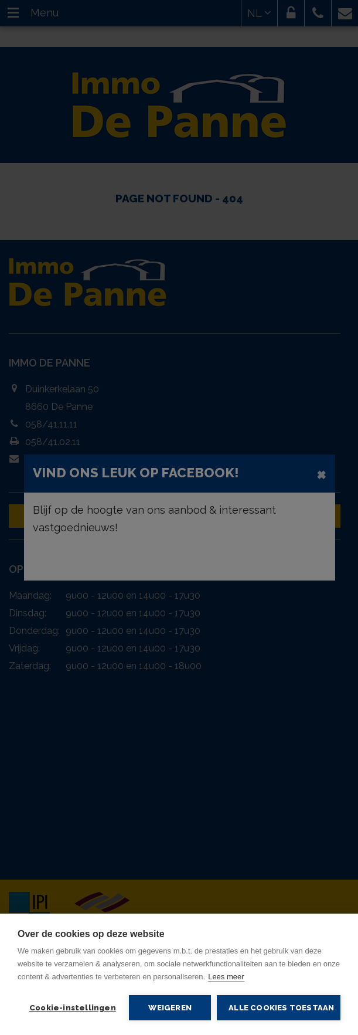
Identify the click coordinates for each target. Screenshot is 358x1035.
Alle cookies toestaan (281, 1007)
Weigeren (170, 1007)
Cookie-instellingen (72, 1007)
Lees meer (226, 976)
